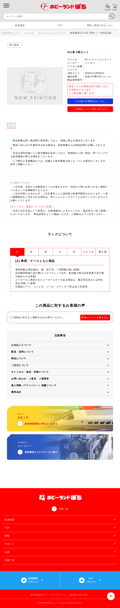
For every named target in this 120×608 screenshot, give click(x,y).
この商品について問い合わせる (90, 109)
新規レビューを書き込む (95, 317)
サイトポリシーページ (59, 595)
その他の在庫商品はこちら (90, 101)
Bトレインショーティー (52, 33)
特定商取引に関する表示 (78, 595)
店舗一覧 (63, 508)
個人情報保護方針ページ (39, 595)
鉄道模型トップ (11, 33)
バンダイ (29, 33)
